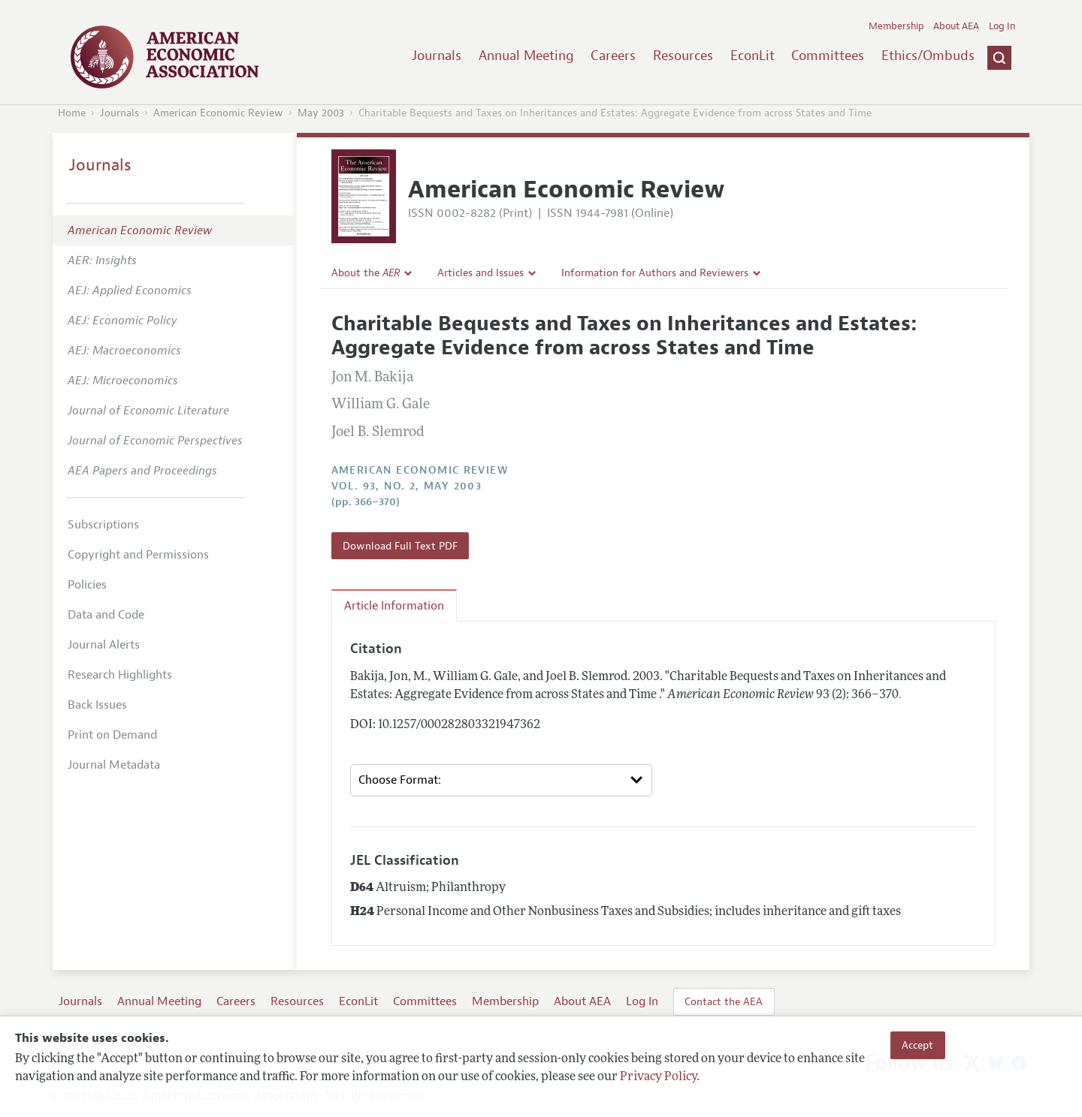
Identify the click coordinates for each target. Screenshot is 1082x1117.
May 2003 (321, 113)
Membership (896, 26)
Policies (87, 584)
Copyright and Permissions (138, 554)
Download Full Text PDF (400, 545)
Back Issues (97, 704)
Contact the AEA (724, 1001)
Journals (436, 55)
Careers (613, 55)
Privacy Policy (658, 1077)
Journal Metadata (114, 764)
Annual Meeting (526, 55)
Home (72, 113)
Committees (827, 55)
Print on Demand (112, 734)
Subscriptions (103, 524)
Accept (917, 1045)
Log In (1002, 26)
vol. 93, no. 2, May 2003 (406, 486)
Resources (683, 55)
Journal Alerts (104, 644)
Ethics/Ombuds (928, 55)
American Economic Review (218, 113)
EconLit (752, 55)
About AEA (956, 26)
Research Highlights (120, 674)
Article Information (394, 605)
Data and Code (106, 614)
